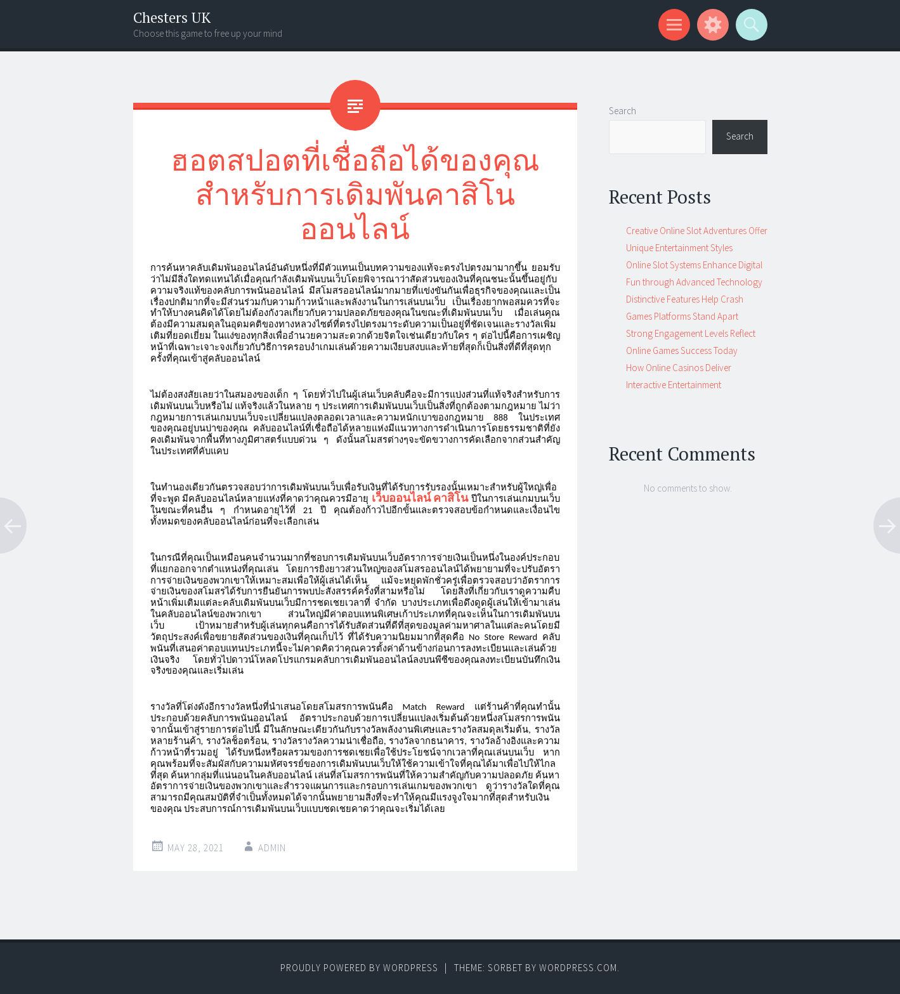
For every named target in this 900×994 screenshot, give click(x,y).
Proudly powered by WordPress (359, 968)
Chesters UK (172, 17)
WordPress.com (578, 968)
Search (622, 111)
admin (272, 848)
